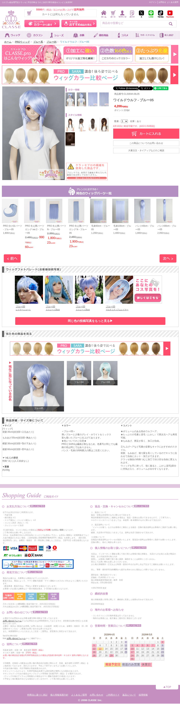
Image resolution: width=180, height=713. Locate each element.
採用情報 (143, 695)
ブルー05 (51, 41)
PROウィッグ (22, 41)
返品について (129, 695)
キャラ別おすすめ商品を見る (78, 23)
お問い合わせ (96, 695)
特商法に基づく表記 (37, 695)
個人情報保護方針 (59, 695)
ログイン (153, 2)
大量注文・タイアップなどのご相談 (146, 150)
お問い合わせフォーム (12, 621)
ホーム (7, 41)
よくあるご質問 (79, 695)
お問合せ (162, 2)
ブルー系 (38, 41)
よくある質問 (172, 2)
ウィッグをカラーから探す (41, 23)
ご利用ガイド (113, 695)
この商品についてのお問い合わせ (146, 143)
